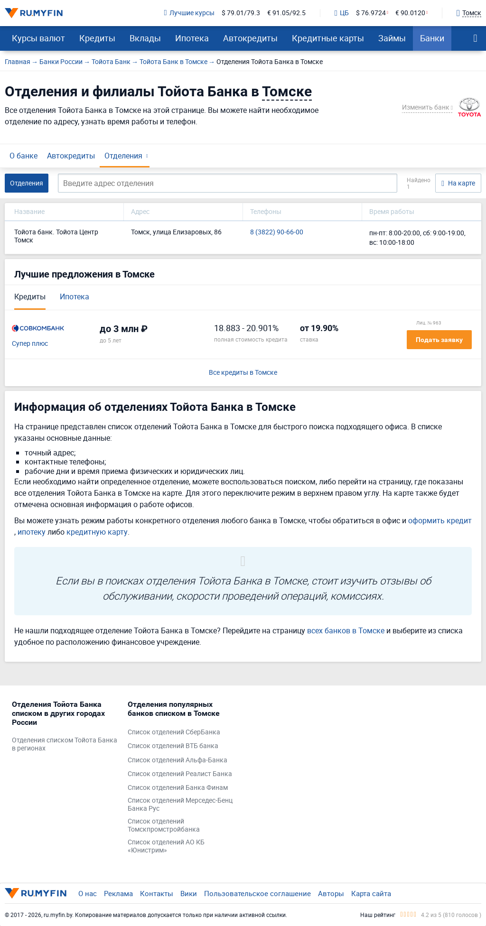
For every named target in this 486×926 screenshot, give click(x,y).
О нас (87, 893)
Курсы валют (38, 38)
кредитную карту (97, 532)
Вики (188, 893)
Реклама (118, 893)
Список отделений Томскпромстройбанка (164, 825)
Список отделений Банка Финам (178, 788)
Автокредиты (250, 38)
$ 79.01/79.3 (241, 13)
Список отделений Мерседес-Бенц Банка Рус (180, 804)
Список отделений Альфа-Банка (177, 760)
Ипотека (192, 38)
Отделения (123, 155)
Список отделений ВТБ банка (173, 746)
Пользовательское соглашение (257, 893)
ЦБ (342, 13)
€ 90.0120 (410, 13)
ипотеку (32, 532)
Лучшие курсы (189, 13)
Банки (432, 38)
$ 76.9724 (371, 13)
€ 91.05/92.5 (286, 13)
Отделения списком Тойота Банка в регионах (64, 744)
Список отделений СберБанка (174, 732)
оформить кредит (440, 520)
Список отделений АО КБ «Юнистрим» (166, 846)
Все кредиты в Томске (243, 373)
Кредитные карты (328, 38)
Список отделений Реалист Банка (180, 774)
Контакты (156, 893)
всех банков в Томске (345, 630)
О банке (23, 155)
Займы (392, 38)
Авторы (331, 893)
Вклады (145, 38)
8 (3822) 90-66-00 (276, 232)
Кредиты (97, 38)
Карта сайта (371, 893)
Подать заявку (439, 339)
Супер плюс (30, 344)
